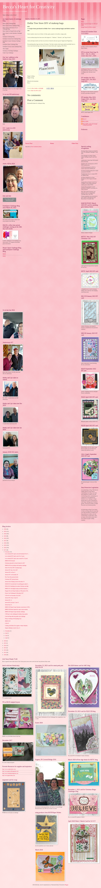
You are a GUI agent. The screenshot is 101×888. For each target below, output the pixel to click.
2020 (5, 543)
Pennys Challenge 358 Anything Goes (13, 618)
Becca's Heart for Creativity (29, 6)
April (6, 638)
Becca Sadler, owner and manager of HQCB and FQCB (90, 124)
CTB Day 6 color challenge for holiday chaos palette (16, 614)
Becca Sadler (85, 121)
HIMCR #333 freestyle (10, 560)
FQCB (4, 256)
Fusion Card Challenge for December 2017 (14, 593)
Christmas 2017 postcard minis (11, 579)
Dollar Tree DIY (34, 90)
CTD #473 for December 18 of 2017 (13, 595)
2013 (5, 647)
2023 (5, 536)
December (7, 551)
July (6, 633)
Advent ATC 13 (8, 600)
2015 (5, 643)
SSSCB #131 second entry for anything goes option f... (17, 584)
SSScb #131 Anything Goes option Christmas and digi (16, 586)
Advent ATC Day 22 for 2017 (11, 570)
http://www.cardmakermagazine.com (10, 773)
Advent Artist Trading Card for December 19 (14, 581)
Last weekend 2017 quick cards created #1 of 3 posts (16, 558)
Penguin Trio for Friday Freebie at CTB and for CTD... (17, 591)
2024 (5, 533)
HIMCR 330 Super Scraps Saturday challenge (15, 611)
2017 (5, 550)
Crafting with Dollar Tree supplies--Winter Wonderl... (16, 625)
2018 (5, 547)
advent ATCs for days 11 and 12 (12, 602)
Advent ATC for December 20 (11, 574)
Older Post (75, 143)
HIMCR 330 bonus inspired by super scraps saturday (16, 609)
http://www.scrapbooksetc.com (9, 769)
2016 (5, 640)
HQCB (4, 254)
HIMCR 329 (7, 621)
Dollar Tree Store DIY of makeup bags (13, 567)
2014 (5, 645)
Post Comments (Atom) (36, 146)
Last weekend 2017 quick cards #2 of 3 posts (14, 556)
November (7, 631)
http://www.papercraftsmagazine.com (10, 771)
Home (52, 143)
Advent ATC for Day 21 (10, 572)
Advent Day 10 (8, 604)
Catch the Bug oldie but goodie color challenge (15, 616)
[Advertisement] (7, 283)
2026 (5, 529)
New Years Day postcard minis (11, 577)
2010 (5, 654)
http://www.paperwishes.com (8, 775)
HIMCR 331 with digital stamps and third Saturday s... (16, 588)
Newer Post (28, 143)
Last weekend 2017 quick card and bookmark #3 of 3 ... (17, 553)
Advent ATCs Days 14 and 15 (11, 597)
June (6, 635)
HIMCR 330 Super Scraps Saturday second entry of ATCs (17, 607)
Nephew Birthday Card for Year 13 (12, 628)
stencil (39, 90)
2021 (5, 540)
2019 (5, 545)
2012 (5, 650)
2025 (5, 531)
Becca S (84, 119)
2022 (5, 538)
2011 (5, 652)
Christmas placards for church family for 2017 (15, 563)
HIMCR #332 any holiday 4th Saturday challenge (15, 565)
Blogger (66, 884)
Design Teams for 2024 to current (88, 27)
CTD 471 (7, 623)
